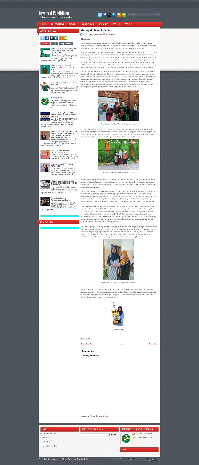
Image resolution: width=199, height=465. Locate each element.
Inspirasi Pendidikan (54, 13)
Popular (45, 44)
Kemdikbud (46, 438)
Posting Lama (153, 344)
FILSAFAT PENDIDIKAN (60, 151)
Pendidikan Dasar (96, 34)
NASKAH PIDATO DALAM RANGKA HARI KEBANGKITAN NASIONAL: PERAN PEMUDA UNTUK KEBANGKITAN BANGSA (65, 134)
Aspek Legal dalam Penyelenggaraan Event (60, 199)
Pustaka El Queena (49, 434)
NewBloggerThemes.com (153, 460)
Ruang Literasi (89, 23)
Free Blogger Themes (153, 459)
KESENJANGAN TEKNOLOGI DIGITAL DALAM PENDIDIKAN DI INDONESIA (64, 183)
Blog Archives (66, 44)
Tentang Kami (56, 98)
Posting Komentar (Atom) (99, 416)
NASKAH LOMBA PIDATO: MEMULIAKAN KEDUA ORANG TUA (63, 68)
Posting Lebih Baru (87, 344)
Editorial (74, 23)
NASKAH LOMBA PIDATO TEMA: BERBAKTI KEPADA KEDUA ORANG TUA (64, 51)
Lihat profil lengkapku (142, 437)
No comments (110, 34)
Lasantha (143, 459)
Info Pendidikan (59, 23)
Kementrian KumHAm (50, 446)
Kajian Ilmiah (104, 24)
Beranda (43, 24)
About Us (128, 24)
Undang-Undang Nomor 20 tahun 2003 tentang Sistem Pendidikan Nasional (64, 115)
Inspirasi (118, 23)
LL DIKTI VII (46, 442)
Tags (54, 44)
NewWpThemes (122, 459)
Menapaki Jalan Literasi (95, 30)
